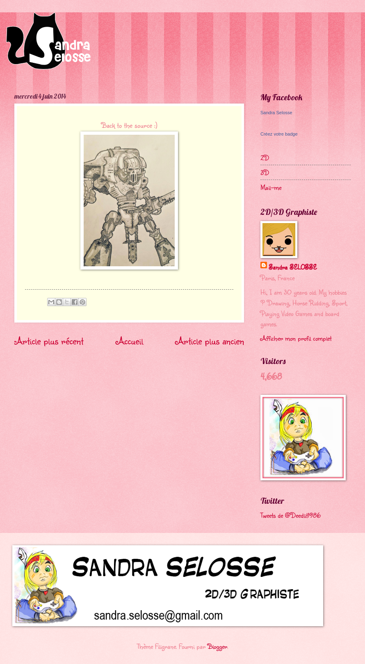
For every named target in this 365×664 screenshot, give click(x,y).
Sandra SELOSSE (293, 267)
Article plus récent (48, 341)
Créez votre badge (279, 133)
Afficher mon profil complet (295, 338)
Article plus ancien (210, 341)
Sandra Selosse (276, 112)
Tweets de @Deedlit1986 (290, 515)
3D (264, 172)
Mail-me (270, 187)
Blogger (217, 646)
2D (264, 157)
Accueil (129, 341)
